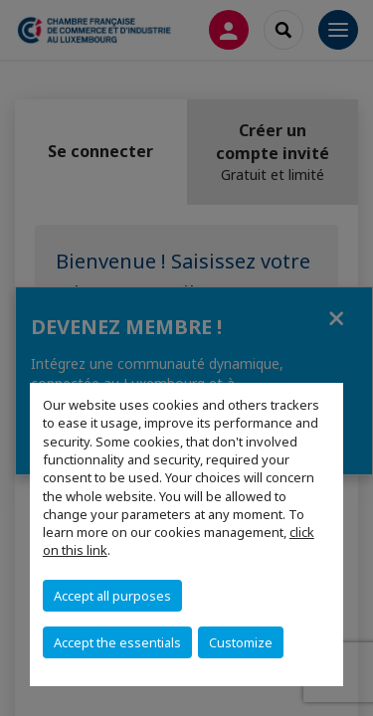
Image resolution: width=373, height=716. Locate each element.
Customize (241, 642)
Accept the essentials (117, 642)
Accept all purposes (112, 596)
